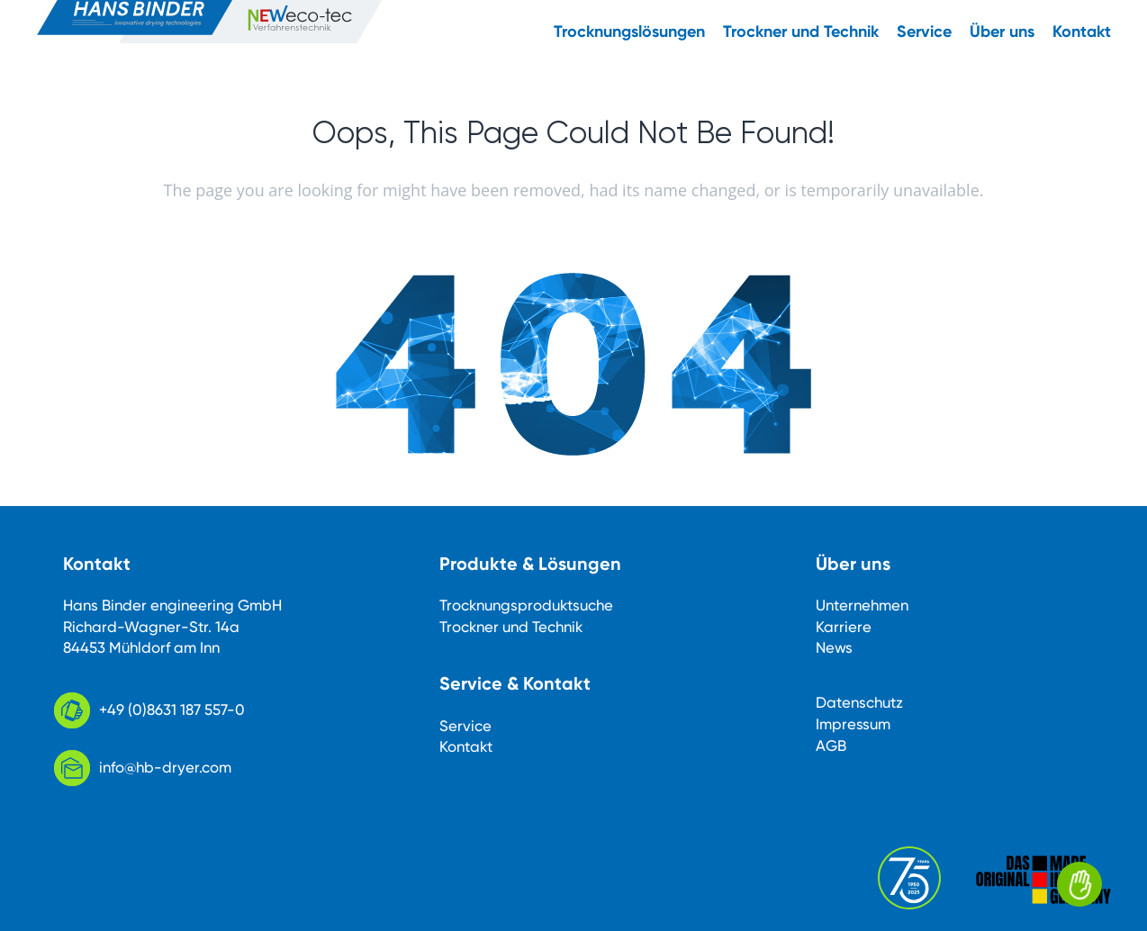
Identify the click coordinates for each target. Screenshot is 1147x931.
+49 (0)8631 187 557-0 (172, 710)
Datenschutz (859, 702)
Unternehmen (862, 605)
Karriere (844, 627)
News (834, 647)
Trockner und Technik (511, 627)
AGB (831, 746)
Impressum (853, 724)
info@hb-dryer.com (165, 767)
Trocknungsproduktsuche (526, 605)
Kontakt (465, 746)
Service (465, 726)
